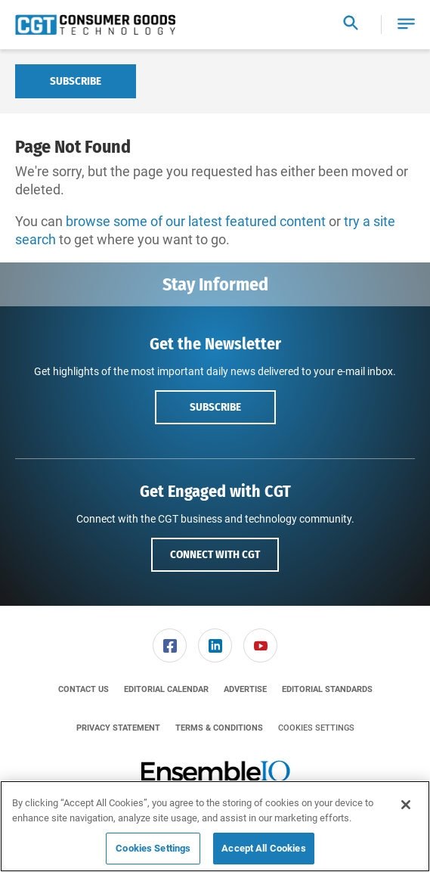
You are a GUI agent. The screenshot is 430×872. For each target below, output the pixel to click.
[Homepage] (95, 25)
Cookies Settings (316, 728)
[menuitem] (170, 645)
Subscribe (75, 81)
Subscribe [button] (215, 407)
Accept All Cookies (263, 848)
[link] (170, 645)
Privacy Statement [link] (118, 728)
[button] (406, 24)
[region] (215, 826)
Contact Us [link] (83, 689)
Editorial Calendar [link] (166, 689)
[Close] (405, 804)
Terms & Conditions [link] (219, 728)
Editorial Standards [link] (327, 689)
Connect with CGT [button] (215, 554)
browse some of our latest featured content (196, 221)
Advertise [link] (245, 689)
